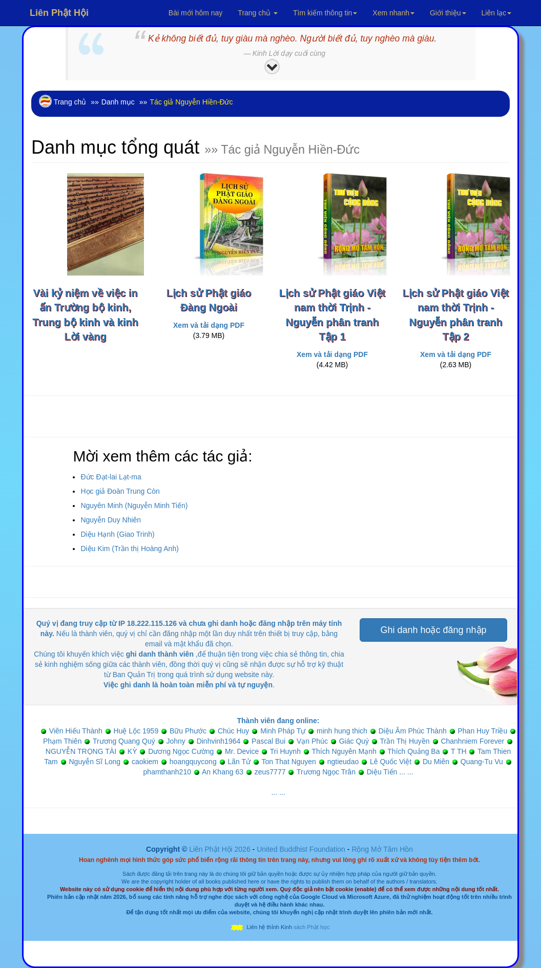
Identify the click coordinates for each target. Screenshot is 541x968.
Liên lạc (496, 13)
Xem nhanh (393, 13)
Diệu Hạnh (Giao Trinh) (117, 534)
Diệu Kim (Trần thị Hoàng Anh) (129, 548)
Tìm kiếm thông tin (325, 13)
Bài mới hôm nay (195, 13)
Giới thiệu (448, 13)
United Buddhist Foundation (301, 849)
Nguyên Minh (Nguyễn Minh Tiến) (134, 505)
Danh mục (118, 102)
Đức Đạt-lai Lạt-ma (110, 477)
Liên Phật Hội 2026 (220, 849)
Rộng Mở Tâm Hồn (382, 849)
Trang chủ (258, 13)
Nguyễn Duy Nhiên (110, 520)
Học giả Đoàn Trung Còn (120, 491)
